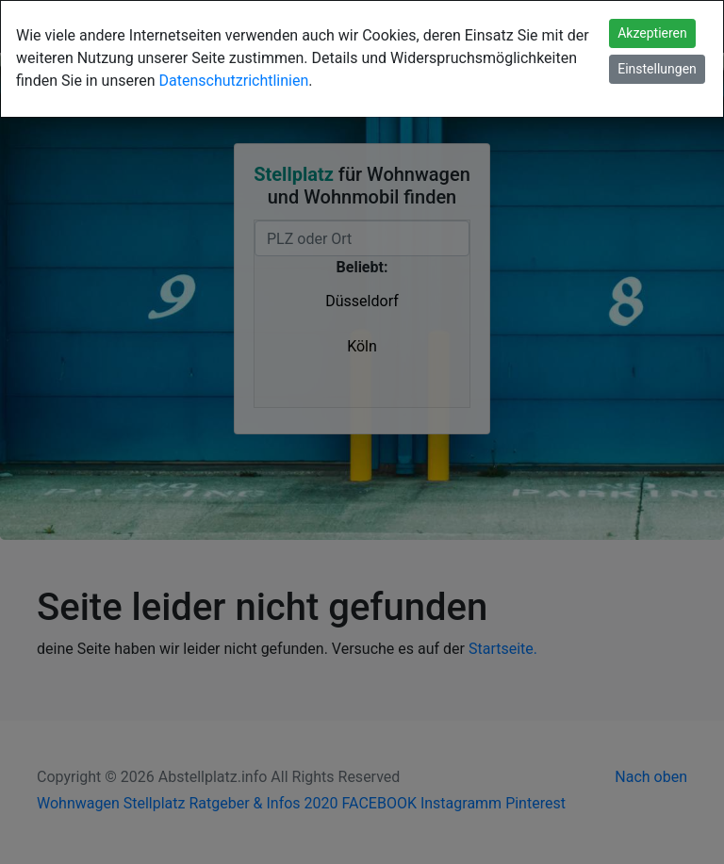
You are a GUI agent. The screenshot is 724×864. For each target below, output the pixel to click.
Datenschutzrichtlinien (234, 81)
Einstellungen (657, 68)
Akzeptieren (652, 33)
